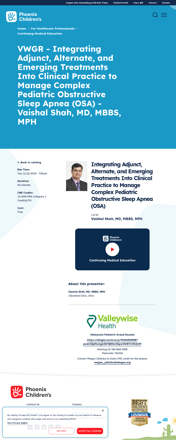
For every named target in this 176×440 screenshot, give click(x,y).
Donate (166, 3)
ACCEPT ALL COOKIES (90, 431)
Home (21, 28)
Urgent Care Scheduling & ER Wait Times (87, 3)
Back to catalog (31, 162)
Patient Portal (121, 3)
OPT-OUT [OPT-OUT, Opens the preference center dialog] (62, 431)
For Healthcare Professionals (53, 28)
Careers (153, 3)
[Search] (155, 15)
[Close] (102, 410)
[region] (55, 422)
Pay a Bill (138, 3)
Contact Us (33, 404)
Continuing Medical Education (39, 33)
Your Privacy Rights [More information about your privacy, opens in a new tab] (17, 423)
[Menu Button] (164, 15)
